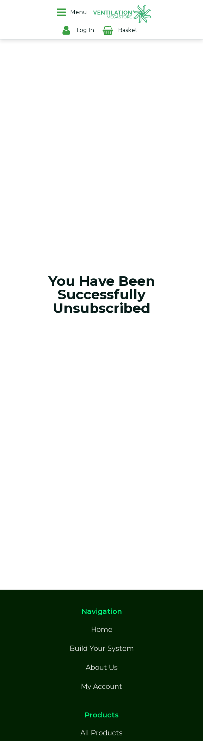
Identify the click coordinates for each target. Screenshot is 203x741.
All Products (101, 733)
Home (101, 629)
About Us (102, 667)
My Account (101, 686)
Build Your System (101, 648)
